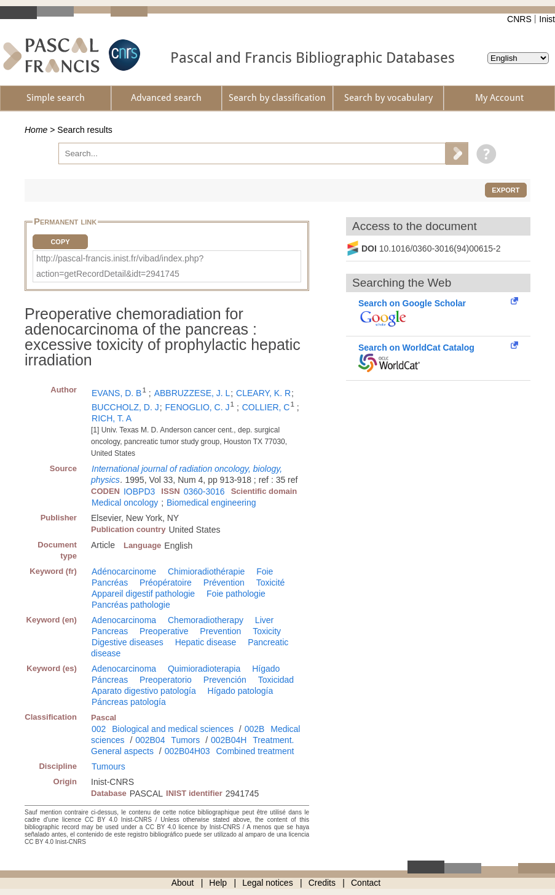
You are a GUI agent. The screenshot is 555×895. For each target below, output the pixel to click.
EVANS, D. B (116, 393)
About (182, 883)
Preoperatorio (166, 680)
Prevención (224, 680)
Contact (365, 883)
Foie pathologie (236, 594)
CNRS (519, 19)
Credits (322, 883)
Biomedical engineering (211, 502)
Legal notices (267, 883)
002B (255, 729)
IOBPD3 (139, 491)
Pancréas (110, 582)
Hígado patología (241, 691)
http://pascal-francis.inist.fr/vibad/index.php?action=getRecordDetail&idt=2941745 (119, 266)
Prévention (224, 582)
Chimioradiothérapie (206, 571)
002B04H (228, 740)
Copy (59, 241)
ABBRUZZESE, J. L (192, 393)
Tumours (108, 766)
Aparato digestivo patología (144, 691)
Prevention (220, 631)
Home (36, 130)
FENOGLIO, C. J (197, 407)
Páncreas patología (129, 702)
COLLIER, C (266, 407)
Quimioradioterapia (204, 669)
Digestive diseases (127, 642)
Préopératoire (166, 582)
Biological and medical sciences (173, 729)
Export (505, 190)
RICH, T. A (112, 418)
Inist (547, 19)
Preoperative (164, 631)
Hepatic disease (206, 642)
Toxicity (267, 631)
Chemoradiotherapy (205, 620)
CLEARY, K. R (263, 393)
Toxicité (270, 582)
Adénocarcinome (124, 571)
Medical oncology (125, 502)
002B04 (150, 740)
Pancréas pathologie (131, 605)
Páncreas (110, 680)
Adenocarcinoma (124, 620)
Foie (264, 571)
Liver (264, 620)
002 (99, 729)
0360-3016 (204, 491)
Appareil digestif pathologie (143, 594)
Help (218, 883)
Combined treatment (255, 751)
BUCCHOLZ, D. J (125, 407)
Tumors (185, 740)
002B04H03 (187, 751)
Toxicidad (276, 680)
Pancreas (110, 631)
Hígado (266, 669)
